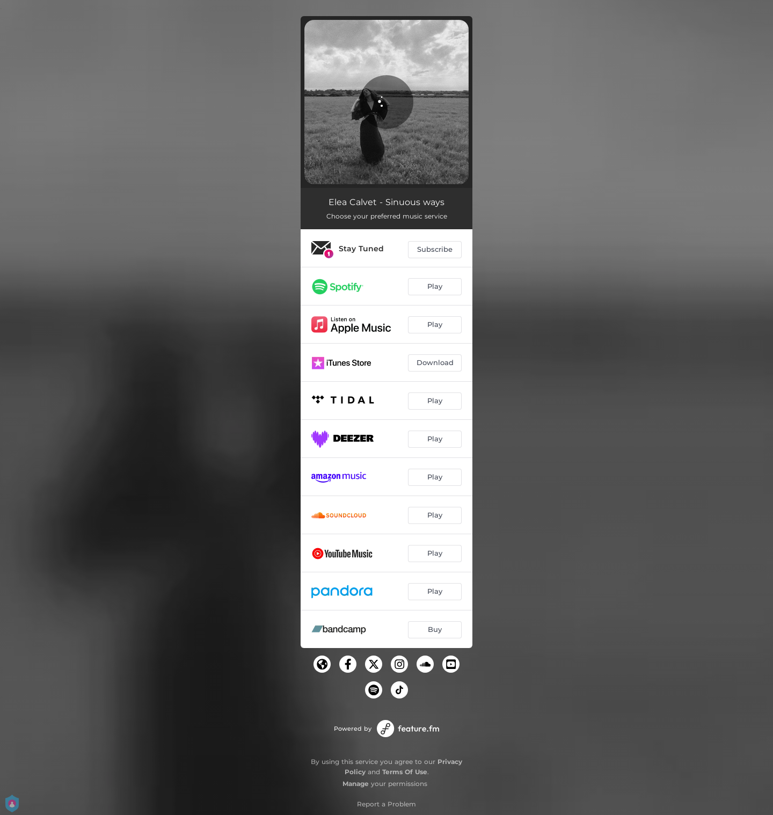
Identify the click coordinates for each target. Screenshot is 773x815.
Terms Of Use (404, 772)
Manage (355, 784)
